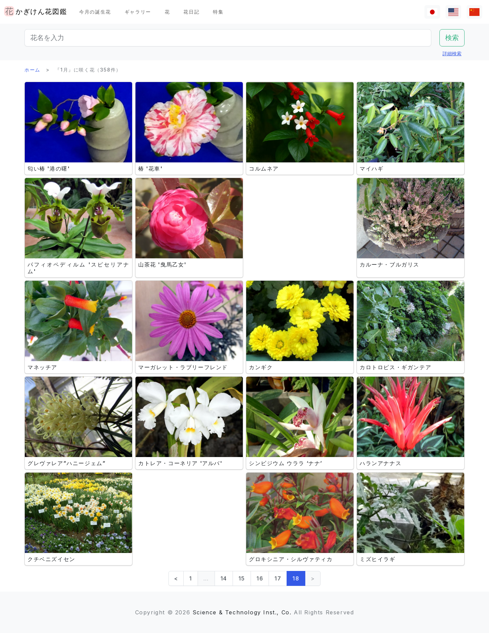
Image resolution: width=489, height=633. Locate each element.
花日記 (191, 12)
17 (277, 578)
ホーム (32, 70)
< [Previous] (176, 578)
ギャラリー (138, 12)
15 (241, 578)
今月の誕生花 (95, 12)
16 (259, 578)
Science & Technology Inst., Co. (242, 612)
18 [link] (295, 578)
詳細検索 (451, 53)
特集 (218, 12)
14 (223, 578)
